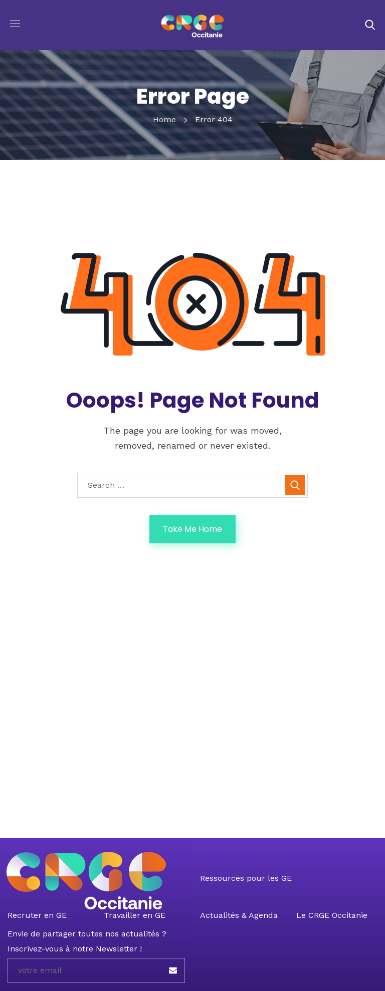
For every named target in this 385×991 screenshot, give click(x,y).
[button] (370, 25)
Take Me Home (192, 529)
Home (164, 119)
